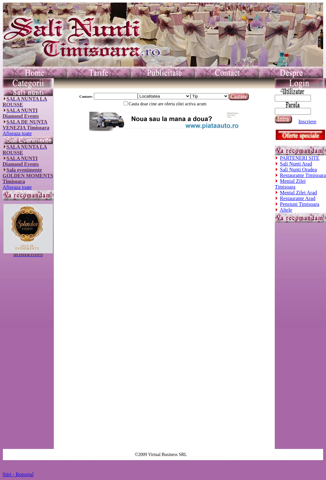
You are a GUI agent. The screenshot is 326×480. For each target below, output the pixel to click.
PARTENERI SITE (299, 158)
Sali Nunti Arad (296, 164)
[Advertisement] (28, 353)
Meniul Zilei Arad (298, 192)
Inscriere (307, 121)
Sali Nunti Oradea (298, 169)
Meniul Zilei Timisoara (290, 184)
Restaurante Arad (297, 198)
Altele (286, 210)
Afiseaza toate (17, 133)
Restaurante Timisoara (303, 175)
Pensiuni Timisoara (299, 204)
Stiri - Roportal (18, 474)
